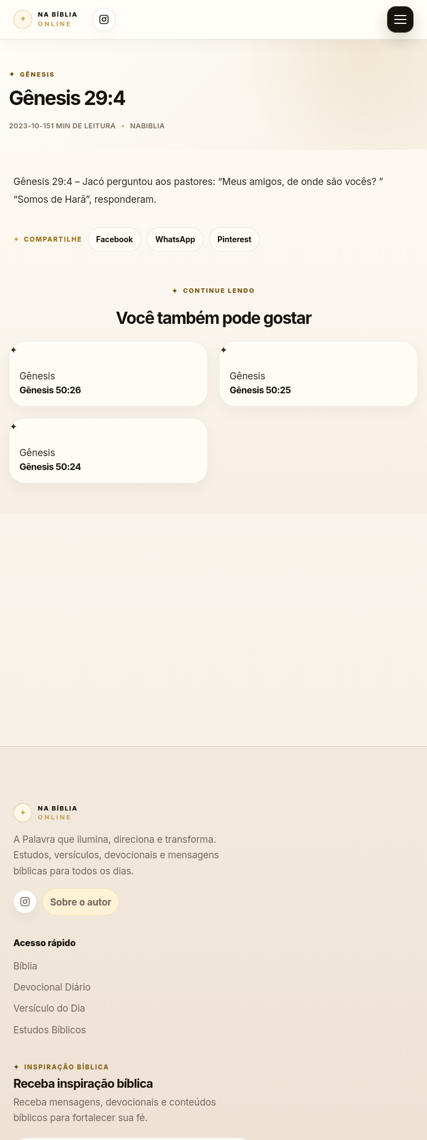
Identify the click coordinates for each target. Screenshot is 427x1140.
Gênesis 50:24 (50, 466)
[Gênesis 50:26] (13, 350)
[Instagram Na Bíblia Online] (104, 19)
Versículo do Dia (49, 1008)
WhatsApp (175, 239)
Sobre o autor (80, 902)
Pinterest (234, 239)
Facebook (114, 239)
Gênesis (37, 74)
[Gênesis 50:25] (223, 350)
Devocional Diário (52, 987)
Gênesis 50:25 (260, 390)
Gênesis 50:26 (50, 390)
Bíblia (25, 966)
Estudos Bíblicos (49, 1030)
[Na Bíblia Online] (45, 19)
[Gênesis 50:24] (13, 426)
